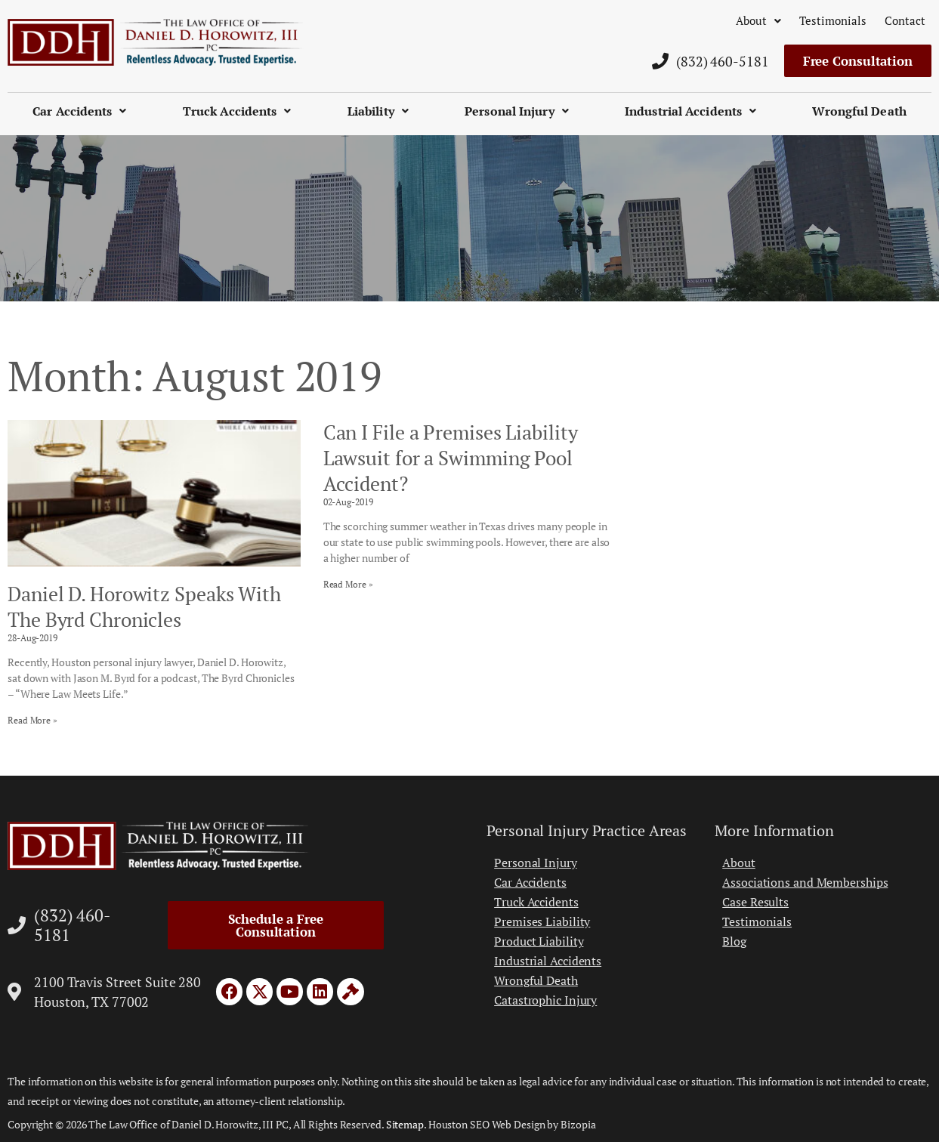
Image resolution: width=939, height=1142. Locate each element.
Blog (734, 941)
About (758, 20)
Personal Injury (517, 111)
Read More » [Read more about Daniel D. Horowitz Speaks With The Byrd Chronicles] (32, 720)
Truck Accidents (237, 111)
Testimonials (832, 20)
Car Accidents (79, 111)
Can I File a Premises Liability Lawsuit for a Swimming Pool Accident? (450, 457)
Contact (905, 20)
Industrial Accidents (690, 111)
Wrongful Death (859, 111)
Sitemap (405, 1124)
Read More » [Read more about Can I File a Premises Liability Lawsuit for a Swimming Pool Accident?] (348, 584)
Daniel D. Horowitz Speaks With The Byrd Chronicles (144, 606)
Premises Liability (542, 921)
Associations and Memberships (805, 882)
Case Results (755, 901)
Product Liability (538, 941)
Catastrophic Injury (545, 1000)
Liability (378, 111)
